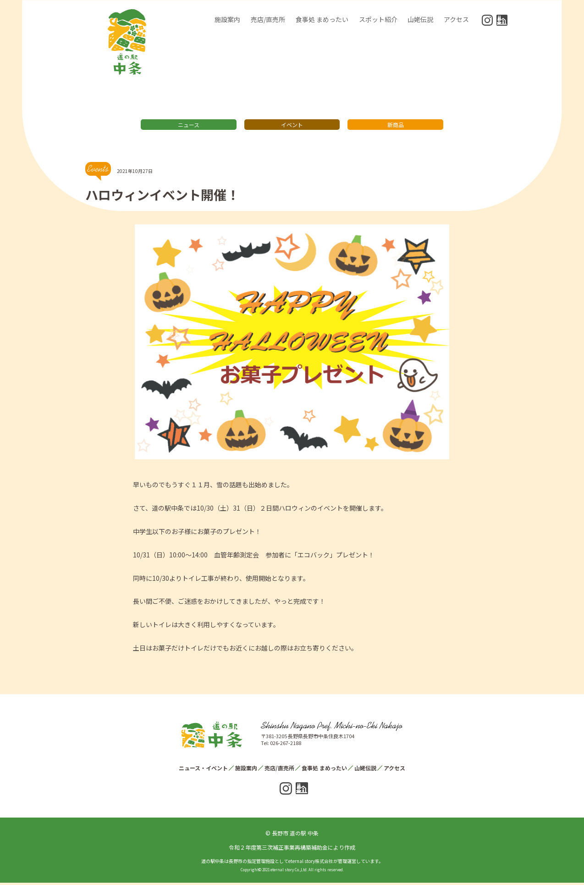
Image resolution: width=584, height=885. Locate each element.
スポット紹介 (378, 19)
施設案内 (227, 19)
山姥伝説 (420, 19)
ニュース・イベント (203, 770)
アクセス (456, 19)
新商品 (395, 127)
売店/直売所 (268, 19)
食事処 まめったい (322, 19)
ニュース (188, 127)
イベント (292, 127)
